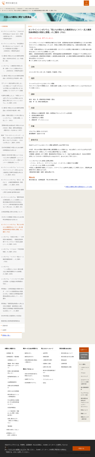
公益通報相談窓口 (12, 382)
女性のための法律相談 (13, 391)
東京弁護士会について (67, 353)
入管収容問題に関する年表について (11, 212)
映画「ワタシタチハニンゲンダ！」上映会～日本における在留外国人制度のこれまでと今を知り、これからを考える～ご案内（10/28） (12, 139)
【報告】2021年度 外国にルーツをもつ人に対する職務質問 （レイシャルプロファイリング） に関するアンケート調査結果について (12, 158)
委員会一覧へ (6, 335)
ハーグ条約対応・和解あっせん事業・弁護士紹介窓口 (13, 413)
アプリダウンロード (48, 379)
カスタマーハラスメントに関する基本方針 (85, 382)
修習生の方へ (28, 353)
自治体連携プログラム (30, 382)
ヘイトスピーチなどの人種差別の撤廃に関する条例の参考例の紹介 (12, 191)
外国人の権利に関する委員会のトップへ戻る (79, 186)
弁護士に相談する (10, 348)
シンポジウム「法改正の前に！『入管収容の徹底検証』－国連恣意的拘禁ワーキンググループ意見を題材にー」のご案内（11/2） (12, 240)
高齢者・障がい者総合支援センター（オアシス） (13, 365)
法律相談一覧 (9, 353)
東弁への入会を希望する (30, 348)
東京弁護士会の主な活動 (67, 356)
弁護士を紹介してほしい (12, 429)
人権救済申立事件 (47, 360)
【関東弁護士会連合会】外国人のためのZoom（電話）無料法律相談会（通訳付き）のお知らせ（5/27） (12, 128)
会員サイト (84, 349)
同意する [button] (81, 448)
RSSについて (84, 410)
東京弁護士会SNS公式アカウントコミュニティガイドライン (85, 403)
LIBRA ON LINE (47, 367)
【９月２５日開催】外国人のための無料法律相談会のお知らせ (12, 218)
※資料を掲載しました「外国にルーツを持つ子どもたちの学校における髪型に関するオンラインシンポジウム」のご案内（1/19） (12, 99)
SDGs (44, 383)
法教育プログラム (29, 379)
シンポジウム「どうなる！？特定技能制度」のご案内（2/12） (12, 250)
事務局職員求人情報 (66, 367)
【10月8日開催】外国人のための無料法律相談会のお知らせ (12, 149)
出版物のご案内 (47, 363)
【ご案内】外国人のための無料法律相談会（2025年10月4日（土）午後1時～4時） (12, 58)
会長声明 (45, 353)
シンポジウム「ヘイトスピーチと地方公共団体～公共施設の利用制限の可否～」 (12, 281)
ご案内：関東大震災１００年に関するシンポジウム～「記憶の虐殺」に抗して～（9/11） (12, 118)
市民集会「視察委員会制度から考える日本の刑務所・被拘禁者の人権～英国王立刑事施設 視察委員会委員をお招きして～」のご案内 (12, 307)
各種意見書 (46, 356)
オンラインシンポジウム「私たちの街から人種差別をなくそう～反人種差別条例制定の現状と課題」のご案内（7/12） (12, 228)
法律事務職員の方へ (84, 356)
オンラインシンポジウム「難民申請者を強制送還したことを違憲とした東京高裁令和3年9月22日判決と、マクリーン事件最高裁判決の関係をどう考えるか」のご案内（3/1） (12, 202)
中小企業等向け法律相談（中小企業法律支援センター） (13, 402)
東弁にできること (28, 369)
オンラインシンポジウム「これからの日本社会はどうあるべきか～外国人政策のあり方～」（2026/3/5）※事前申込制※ (12, 35)
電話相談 (10, 426)
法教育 (4, 330)
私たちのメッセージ (47, 348)
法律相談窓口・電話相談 (12, 356)
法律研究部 (64, 363)
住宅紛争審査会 (12, 407)
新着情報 (5, 26)
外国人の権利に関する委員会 (32, 8)
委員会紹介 (20, 8)
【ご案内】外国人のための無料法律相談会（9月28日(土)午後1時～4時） (12, 77)
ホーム (1, 8)
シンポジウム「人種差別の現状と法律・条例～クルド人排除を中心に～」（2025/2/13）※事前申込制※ (12, 68)
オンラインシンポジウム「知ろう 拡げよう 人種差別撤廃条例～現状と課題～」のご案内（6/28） (12, 182)
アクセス (83, 373)
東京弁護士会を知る (10, 8)
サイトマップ (84, 377)
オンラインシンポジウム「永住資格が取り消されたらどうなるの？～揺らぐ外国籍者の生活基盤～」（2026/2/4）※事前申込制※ (12, 47)
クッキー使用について (17, 449)
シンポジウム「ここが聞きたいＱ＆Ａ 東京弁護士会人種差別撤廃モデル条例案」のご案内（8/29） (12, 270)
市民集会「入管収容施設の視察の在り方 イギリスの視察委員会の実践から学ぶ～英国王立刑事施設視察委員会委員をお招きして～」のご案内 (12, 293)
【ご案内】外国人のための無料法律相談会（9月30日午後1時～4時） (12, 109)
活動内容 (5, 325)
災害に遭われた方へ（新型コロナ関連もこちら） (13, 420)
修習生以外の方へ (29, 356)
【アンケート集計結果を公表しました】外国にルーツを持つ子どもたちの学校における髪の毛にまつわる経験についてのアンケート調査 (12, 87)
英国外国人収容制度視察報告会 (10, 321)
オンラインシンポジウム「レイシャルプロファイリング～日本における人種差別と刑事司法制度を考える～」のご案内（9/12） (12, 171)
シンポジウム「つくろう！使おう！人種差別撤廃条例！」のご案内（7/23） (12, 259)
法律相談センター (12, 360)
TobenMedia (46, 376)
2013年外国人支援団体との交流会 (11, 316)
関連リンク (84, 414)
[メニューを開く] (92, 3)
